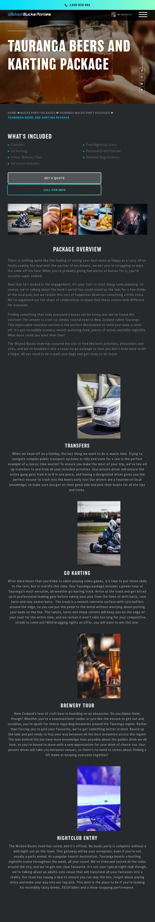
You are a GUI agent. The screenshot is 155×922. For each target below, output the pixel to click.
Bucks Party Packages (38, 113)
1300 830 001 (78, 5)
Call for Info (112, 177)
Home (12, 113)
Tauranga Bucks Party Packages (85, 113)
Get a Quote (42, 177)
